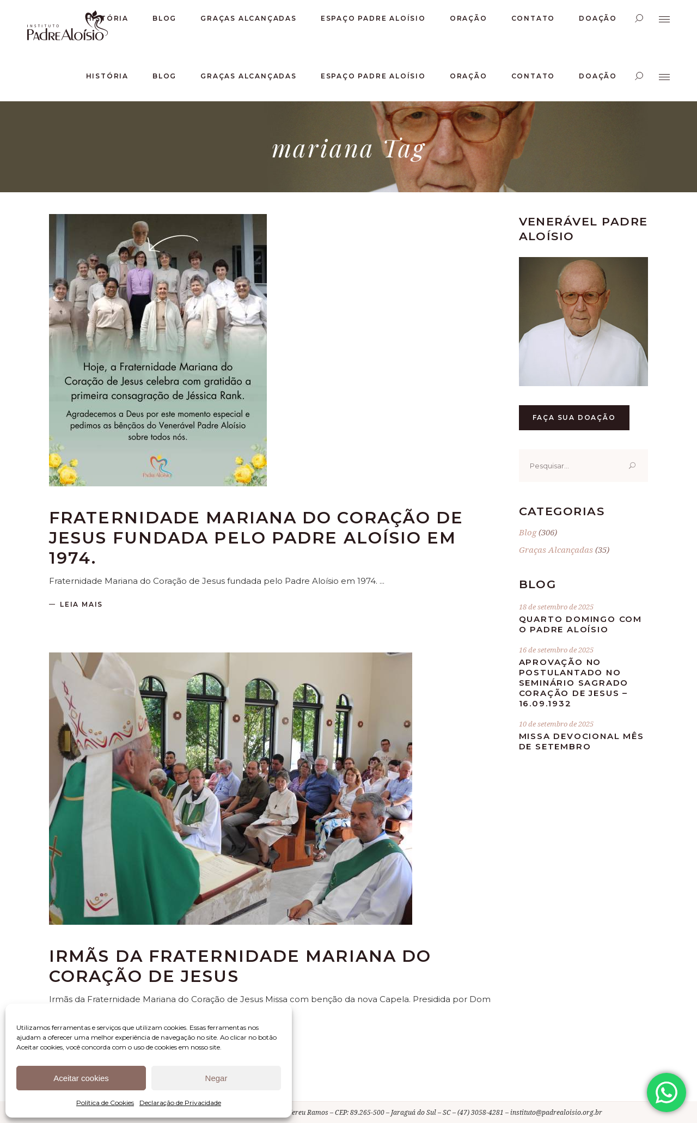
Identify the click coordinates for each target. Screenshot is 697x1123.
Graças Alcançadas (556, 549)
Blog (527, 532)
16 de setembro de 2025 (556, 650)
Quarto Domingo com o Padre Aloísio (580, 624)
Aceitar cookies (81, 1078)
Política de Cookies (105, 1102)
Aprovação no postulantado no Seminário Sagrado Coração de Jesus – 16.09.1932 (574, 683)
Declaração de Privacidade (180, 1102)
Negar (216, 1078)
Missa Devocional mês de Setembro (581, 741)
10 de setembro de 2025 (556, 724)
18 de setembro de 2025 (556, 607)
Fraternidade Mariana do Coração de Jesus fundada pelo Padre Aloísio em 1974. (256, 538)
